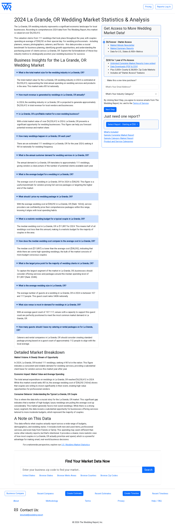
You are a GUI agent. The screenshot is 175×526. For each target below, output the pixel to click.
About (16, 501)
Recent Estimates (103, 493)
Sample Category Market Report (118, 138)
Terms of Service (141, 103)
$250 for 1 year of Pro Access (120, 60)
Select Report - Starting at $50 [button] (122, 124)
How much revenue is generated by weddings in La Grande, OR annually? (52, 95)
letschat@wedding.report (31, 515)
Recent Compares (45, 493)
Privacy (121, 501)
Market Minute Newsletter (122, 45)
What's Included (111, 132)
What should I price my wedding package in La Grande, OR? (46, 196)
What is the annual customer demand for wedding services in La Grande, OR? (54, 155)
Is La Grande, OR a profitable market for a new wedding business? (49, 114)
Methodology (52, 501)
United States (29, 475)
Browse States (46, 475)
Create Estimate (74, 493)
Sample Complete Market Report (119, 135)
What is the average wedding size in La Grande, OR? (42, 285)
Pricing (148, 6)
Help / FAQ (156, 501)
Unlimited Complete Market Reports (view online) (133, 63)
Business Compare (15, 493)
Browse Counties (88, 475)
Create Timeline (131, 493)
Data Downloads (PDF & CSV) (124, 66)
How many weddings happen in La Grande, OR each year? (45, 136)
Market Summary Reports (122, 48)
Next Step (110, 109)
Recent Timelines (160, 493)
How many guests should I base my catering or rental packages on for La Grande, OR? (54, 328)
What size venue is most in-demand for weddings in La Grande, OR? (50, 304)
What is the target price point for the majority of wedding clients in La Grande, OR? (56, 263)
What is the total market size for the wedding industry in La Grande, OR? (51, 72)
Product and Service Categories (118, 141)
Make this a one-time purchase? (121, 80)
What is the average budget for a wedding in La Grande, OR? (46, 174)
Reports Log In (164, 6)
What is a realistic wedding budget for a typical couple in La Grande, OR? (52, 219)
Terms (88, 501)
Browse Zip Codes (109, 475)
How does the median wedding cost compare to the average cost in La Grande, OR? (57, 241)
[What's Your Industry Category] (131, 94)
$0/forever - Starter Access (119, 42)
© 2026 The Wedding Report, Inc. (87, 522)
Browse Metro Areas (66, 475)
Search (148, 469)
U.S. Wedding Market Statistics (75, 444)
